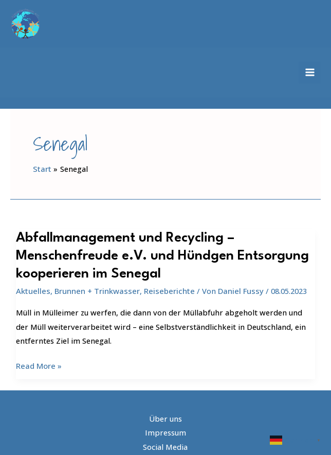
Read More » (38, 353)
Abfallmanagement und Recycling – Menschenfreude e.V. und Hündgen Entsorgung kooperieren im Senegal (157, 244)
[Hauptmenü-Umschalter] (310, 69)
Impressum (165, 419)
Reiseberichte (165, 278)
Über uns (165, 405)
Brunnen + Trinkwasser (94, 278)
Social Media (165, 433)
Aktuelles (32, 278)
